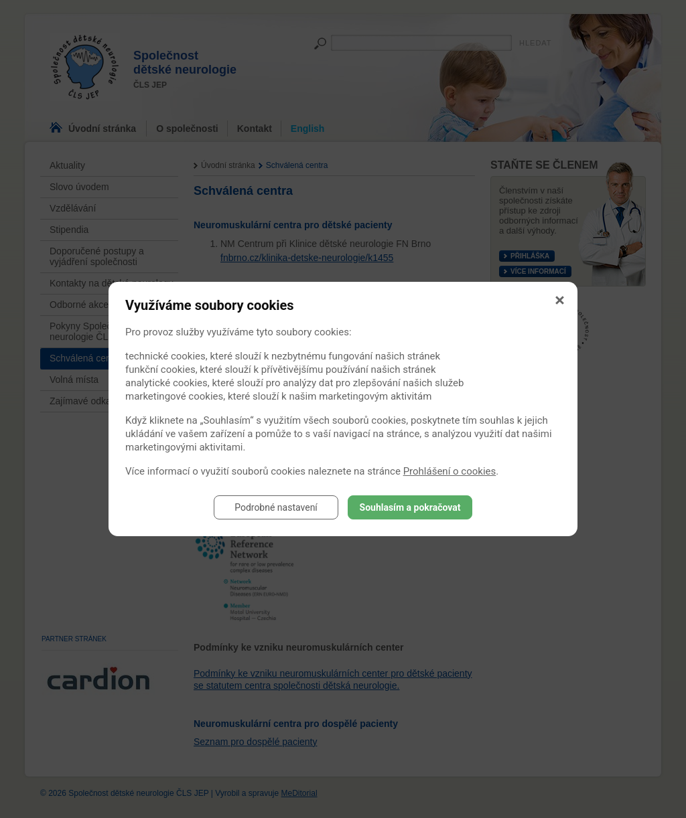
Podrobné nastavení (276, 507)
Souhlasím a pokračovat (410, 507)
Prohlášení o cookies (449, 471)
